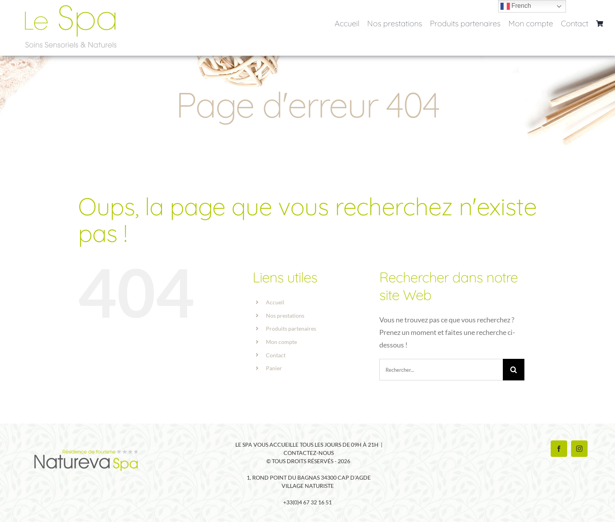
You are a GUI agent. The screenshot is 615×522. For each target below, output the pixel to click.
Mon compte (281, 341)
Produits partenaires (291, 328)
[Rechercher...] (441, 369)
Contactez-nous (309, 452)
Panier (274, 368)
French (515, 6)
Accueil (275, 302)
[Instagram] (579, 448)
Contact (276, 355)
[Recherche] (513, 369)
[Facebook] (559, 448)
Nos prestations (285, 315)
